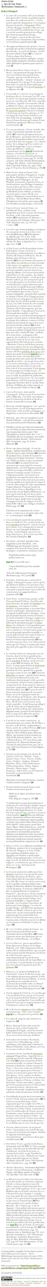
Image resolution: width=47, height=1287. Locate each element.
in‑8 (34, 165)
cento (24, 592)
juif (28, 448)
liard (29, 330)
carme (9, 450)
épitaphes (15, 524)
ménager (39, 87)
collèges (39, 1009)
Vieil (22, 458)
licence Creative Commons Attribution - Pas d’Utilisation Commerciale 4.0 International (23, 1284)
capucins (26, 265)
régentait (30, 25)
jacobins (27, 117)
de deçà (31, 229)
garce (30, 141)
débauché (10, 675)
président (16, 660)
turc (21, 470)
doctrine (10, 874)
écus (40, 84)
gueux (42, 368)
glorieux (10, 967)
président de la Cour (31, 351)
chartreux (13, 606)
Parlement (40, 665)
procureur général (17, 110)
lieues (33, 296)
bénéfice (36, 603)
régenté (25, 1009)
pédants (26, 905)
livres (30, 988)
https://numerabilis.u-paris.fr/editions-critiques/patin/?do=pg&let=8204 (23, 1266)
